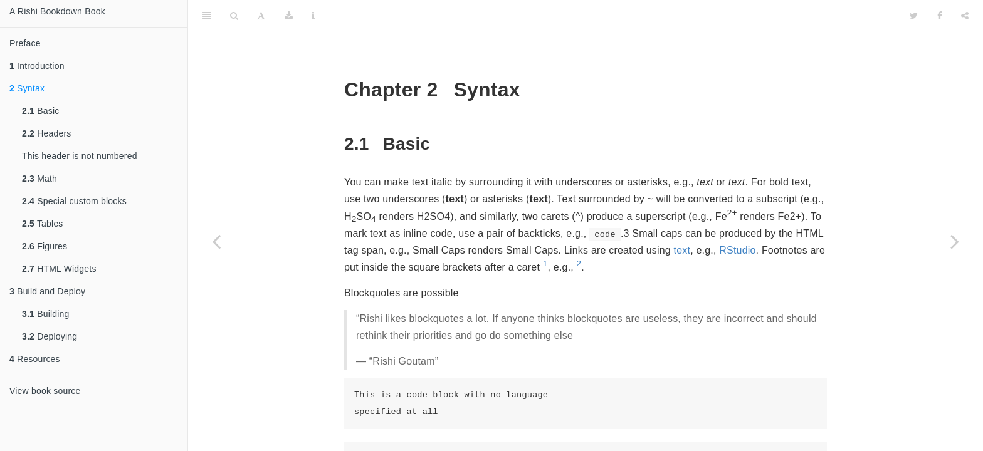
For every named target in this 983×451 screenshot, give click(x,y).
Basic (40, 111)
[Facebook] (940, 15)
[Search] (234, 15)
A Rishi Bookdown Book (57, 11)
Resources (34, 359)
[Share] (965, 15)
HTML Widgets (59, 269)
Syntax (27, 88)
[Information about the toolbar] (313, 15)
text (682, 250)
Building (46, 314)
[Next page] (955, 241)
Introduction (37, 66)
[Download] (288, 15)
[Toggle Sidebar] (207, 15)
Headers (46, 133)
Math (39, 179)
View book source (44, 391)
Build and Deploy (47, 291)
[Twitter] (913, 15)
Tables (42, 224)
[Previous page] (216, 241)
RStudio (737, 250)
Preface (25, 43)
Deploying (49, 336)
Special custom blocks (74, 201)
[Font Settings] (261, 15)
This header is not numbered (79, 156)
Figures (44, 246)
